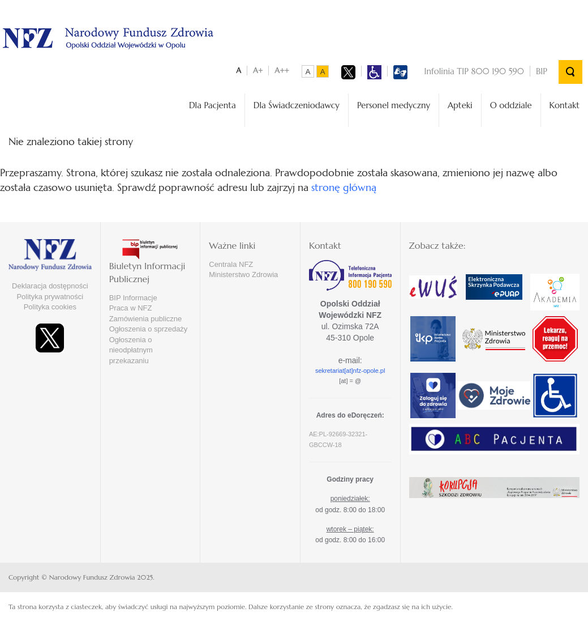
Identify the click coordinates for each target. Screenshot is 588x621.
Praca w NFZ (130, 308)
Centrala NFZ (231, 264)
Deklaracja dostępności (50, 286)
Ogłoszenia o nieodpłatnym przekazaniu (131, 350)
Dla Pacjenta (212, 105)
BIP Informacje (133, 298)
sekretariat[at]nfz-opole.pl (350, 370)
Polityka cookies (50, 307)
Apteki (460, 105)
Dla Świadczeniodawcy (297, 105)
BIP (541, 71)
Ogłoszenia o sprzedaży (148, 329)
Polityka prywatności (49, 296)
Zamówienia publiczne (145, 318)
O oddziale (511, 105)
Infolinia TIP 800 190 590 (474, 71)
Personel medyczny (393, 105)
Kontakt (565, 105)
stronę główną (343, 187)
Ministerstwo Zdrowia (243, 274)
